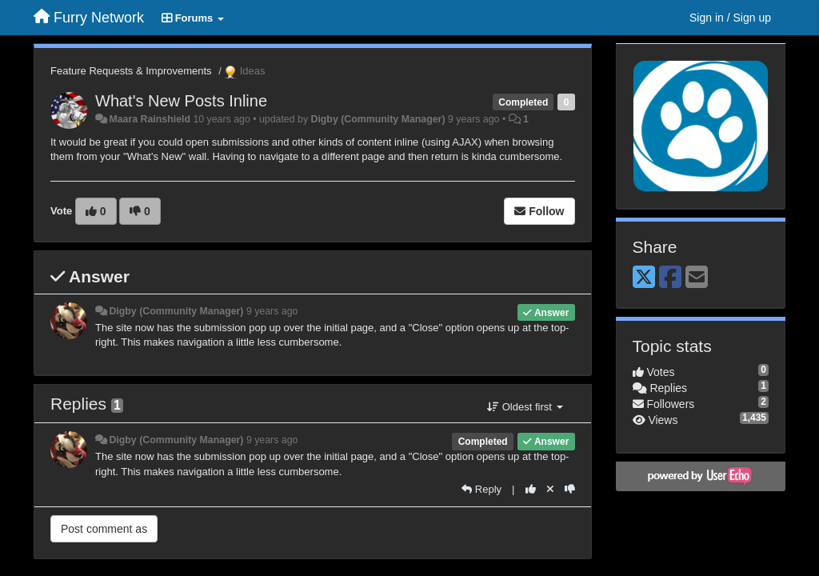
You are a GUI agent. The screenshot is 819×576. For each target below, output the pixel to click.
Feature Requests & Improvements (131, 71)
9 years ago (272, 311)
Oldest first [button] (524, 407)
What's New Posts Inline (181, 101)
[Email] (696, 278)
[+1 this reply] (530, 489)
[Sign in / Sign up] (730, 17)
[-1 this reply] (570, 489)
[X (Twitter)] (644, 278)
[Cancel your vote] (550, 489)
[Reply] (481, 489)
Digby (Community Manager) (377, 119)
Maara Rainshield (149, 119)
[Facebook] (670, 278)
